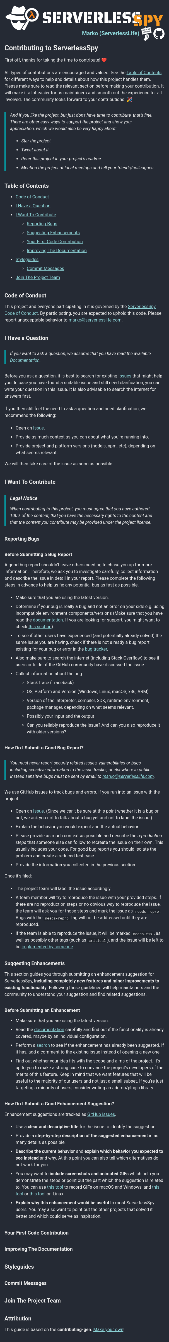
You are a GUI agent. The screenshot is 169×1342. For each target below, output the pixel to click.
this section (39, 626)
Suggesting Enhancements (53, 232)
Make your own (108, 1329)
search (43, 1045)
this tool (55, 1187)
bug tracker (96, 649)
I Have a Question (33, 205)
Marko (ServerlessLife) (110, 33)
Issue (38, 428)
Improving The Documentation (57, 250)
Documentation (25, 360)
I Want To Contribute (36, 214)
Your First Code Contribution (55, 241)
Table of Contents (144, 72)
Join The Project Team (38, 277)
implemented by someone (47, 946)
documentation (48, 620)
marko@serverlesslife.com (95, 320)
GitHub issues (101, 1114)
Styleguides (27, 259)
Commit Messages (45, 268)
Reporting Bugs (42, 223)
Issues (125, 376)
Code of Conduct (32, 197)
